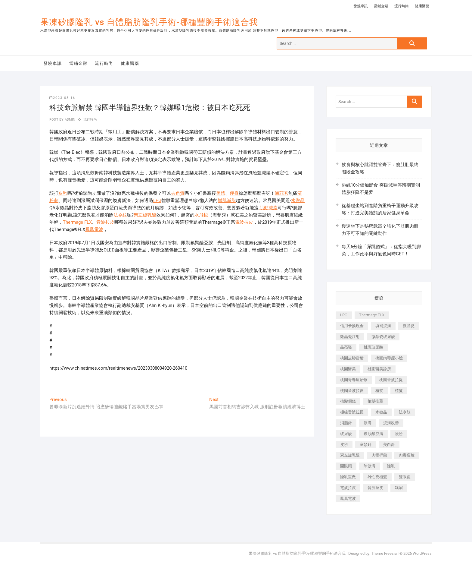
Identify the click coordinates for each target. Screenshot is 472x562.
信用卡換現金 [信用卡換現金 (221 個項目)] (352, 326)
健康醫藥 (422, 6)
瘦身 (234, 193)
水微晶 (298, 200)
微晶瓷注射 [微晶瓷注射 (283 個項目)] (350, 336)
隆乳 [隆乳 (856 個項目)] (391, 466)
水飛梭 (201, 215)
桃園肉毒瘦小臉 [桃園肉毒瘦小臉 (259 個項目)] (389, 358)
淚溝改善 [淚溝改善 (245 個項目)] (391, 423)
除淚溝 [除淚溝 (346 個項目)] (369, 466)
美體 (220, 193)
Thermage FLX (77, 222)
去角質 (178, 193)
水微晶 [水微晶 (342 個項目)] (381, 412)
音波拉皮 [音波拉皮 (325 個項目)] (375, 487)
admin (69, 120)
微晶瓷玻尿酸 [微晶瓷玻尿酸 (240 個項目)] (383, 336)
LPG (157, 200)
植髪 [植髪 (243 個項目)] (379, 390)
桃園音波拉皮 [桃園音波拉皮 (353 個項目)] (352, 390)
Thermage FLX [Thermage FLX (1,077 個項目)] (371, 315)
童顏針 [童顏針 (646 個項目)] (365, 444)
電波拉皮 (244, 222)
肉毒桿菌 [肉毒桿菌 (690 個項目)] (379, 455)
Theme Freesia (384, 553)
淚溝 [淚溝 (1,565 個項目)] (367, 423)
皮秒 (62, 193)
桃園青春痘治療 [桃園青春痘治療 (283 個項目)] (354, 379)
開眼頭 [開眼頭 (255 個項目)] (346, 466)
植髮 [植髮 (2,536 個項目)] (399, 390)
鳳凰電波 (94, 229)
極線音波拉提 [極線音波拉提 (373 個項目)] (352, 412)
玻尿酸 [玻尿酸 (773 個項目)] (346, 433)
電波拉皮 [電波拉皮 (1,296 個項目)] (348, 487)
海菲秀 (281, 193)
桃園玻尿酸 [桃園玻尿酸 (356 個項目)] (373, 347)
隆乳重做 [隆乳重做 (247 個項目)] (348, 477)
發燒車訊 (360, 6)
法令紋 (120, 215)
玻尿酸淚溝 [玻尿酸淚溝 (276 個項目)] (373, 433)
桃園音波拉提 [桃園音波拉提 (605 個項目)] (391, 379)
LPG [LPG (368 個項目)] (343, 315)
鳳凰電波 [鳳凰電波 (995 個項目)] (348, 498)
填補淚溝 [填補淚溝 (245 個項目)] (383, 326)
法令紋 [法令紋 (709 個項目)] (405, 412)
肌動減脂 (268, 207)
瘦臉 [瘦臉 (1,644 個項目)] (399, 433)
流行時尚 (401, 6)
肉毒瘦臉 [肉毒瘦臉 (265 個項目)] (407, 455)
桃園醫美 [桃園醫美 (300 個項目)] (348, 369)
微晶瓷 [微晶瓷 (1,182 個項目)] (409, 326)
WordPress (422, 553)
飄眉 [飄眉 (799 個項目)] (399, 487)
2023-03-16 (62, 98)
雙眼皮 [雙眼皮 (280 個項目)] (405, 477)
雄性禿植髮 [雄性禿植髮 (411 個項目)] (377, 477)
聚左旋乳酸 (145, 215)
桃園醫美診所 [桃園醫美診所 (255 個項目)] (379, 369)
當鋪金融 (381, 6)
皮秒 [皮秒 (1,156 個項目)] (344, 444)
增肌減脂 (227, 200)
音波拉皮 (105, 222)
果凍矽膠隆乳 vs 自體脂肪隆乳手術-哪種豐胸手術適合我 (149, 22)
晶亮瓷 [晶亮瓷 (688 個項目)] (346, 347)
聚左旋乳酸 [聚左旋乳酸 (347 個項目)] (350, 455)
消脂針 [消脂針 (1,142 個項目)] (346, 423)
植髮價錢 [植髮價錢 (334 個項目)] (348, 401)
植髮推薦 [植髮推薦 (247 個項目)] (375, 401)
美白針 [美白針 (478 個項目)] (389, 444)
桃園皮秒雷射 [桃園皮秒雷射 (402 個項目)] (352, 358)
